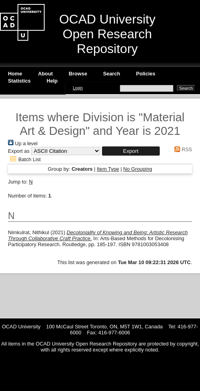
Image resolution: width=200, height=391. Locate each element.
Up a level (22, 143)
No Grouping (137, 169)
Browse (78, 74)
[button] (131, 151)
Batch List (24, 159)
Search (111, 74)
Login (78, 88)
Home (15, 74)
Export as (18, 151)
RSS (182, 149)
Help (52, 81)
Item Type (108, 169)
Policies (145, 74)
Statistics (19, 81)
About (45, 74)
